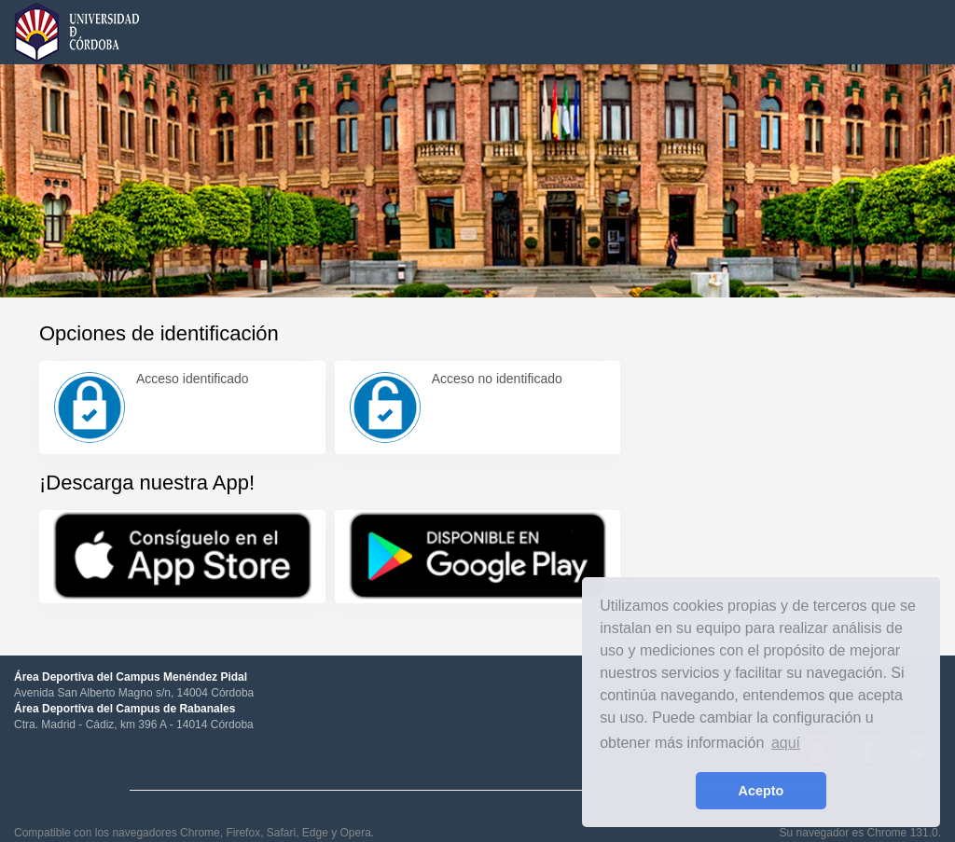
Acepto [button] (761, 790)
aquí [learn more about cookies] (785, 743)
